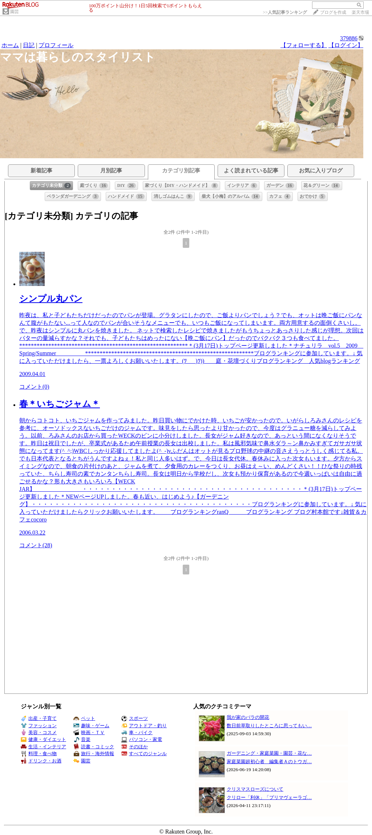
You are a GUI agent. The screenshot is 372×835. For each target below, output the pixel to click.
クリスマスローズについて (255, 789)
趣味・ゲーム (91, 725)
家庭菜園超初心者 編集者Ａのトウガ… (269, 761)
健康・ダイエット (43, 739)
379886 (348, 38)
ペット (84, 718)
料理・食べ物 (39, 753)
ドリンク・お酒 (41, 761)
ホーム (10, 45)
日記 (29, 45)
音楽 (81, 739)
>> (285, 12)
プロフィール (56, 45)
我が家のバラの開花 (248, 717)
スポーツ (134, 718)
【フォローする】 (303, 45)
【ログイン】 (345, 45)
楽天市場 (360, 12)
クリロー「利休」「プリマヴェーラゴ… (269, 797)
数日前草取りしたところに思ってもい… (269, 725)
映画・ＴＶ (89, 732)
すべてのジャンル (144, 753)
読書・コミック (93, 746)
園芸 (14, 11)
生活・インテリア (43, 746)
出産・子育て (39, 718)
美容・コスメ (39, 732)
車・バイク (137, 732)
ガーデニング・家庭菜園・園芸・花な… (269, 753)
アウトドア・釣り (144, 725)
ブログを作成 (333, 12)
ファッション (39, 725)
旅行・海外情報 (93, 753)
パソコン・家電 (141, 739)
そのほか (134, 746)
